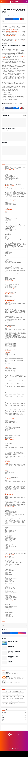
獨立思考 (11, 103)
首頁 (3, 6)
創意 (12, 693)
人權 (15, 698)
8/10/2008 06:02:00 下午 (9, 365)
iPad (3, 701)
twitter (7, 696)
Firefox (13, 701)
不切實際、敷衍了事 (10, 35)
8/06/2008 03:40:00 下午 (9, 326)
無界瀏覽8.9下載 (8, 292)
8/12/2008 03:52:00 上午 (9, 418)
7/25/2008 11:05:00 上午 (9, 185)
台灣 (12, 698)
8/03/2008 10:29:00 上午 (9, 300)
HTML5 (23, 701)
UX (14, 703)
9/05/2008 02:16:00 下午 (9, 468)
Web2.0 (9, 693)
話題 (10, 691)
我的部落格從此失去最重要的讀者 (14, 651)
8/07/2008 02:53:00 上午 (9, 350)
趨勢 (20, 696)
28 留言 (13, 15)
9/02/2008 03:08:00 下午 (9, 461)
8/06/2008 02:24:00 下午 (9, 306)
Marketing (20, 103)
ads (14, 700)
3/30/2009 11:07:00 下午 (9, 554)
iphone (21, 698)
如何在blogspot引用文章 (13, 656)
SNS (16, 694)
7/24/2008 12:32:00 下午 (9, 169)
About (9, 755)
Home (5, 755)
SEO (3, 703)
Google (15, 696)
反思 (3, 694)
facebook (10, 700)
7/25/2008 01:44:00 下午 (9, 209)
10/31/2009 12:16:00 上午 (9, 620)
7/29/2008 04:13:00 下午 (9, 275)
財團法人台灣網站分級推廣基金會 (13, 31)
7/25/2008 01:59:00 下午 (9, 249)
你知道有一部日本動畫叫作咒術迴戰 (8, 128)
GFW (3, 52)
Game (7, 701)
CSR (12, 703)
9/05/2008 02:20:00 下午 (9, 478)
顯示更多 (24, 115)
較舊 (25, 625)
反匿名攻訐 (10, 661)
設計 (6, 693)
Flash (9, 703)
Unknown (7, 302)
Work (6, 700)
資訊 (22, 693)
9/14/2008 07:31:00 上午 (9, 494)
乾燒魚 (7, 672)
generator (23, 700)
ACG (19, 700)
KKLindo (8, 676)
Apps (18, 698)
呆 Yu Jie (7, 283)
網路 (13, 691)
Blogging (15, 103)
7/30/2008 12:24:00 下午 (9, 280)
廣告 (3, 700)
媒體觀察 (9, 694)
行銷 (3, 693)
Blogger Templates (16, 752)
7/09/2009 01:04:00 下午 (9, 600)
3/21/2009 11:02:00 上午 (9, 549)
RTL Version (21, 755)
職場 (16, 700)
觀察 (3, 691)
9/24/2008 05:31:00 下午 (9, 524)
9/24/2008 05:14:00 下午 (9, 506)
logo (20, 701)
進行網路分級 (12, 29)
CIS (6, 703)
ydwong (6, 463)
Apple (19, 694)
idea (15, 693)
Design (21, 691)
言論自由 (6, 6)
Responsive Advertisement (14, 727)
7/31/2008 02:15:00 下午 (9, 293)
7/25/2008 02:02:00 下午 (9, 256)
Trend (7, 698)
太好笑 (4, 696)
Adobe (17, 701)
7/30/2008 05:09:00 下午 (9, 288)
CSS (10, 701)
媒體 (6, 694)
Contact (12, 755)
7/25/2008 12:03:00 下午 (9, 200)
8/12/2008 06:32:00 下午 (9, 439)
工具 (18, 696)
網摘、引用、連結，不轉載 (13, 641)
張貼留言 (3, 621)
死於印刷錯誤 (4, 142)
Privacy (16, 755)
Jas (6, 187)
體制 (22, 694)
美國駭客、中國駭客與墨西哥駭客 (8, 156)
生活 (10, 698)
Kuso (4, 698)
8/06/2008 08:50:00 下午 (9, 340)
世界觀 (13, 694)
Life (23, 696)
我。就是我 (7, 556)
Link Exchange (11, 646)
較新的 (3, 625)
